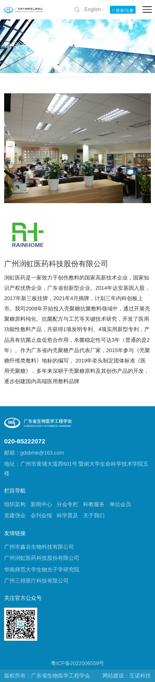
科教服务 (94, 504)
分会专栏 (67, 504)
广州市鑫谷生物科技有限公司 (39, 547)
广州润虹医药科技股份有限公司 (41, 558)
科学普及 (67, 516)
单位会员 (120, 504)
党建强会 (15, 516)
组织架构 (15, 504)
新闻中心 (41, 504)
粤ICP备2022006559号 (78, 663)
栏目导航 (15, 491)
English (93, 9)
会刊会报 (41, 516)
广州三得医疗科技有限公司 (36, 581)
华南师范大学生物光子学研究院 (41, 570)
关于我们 (94, 516)
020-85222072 (24, 441)
